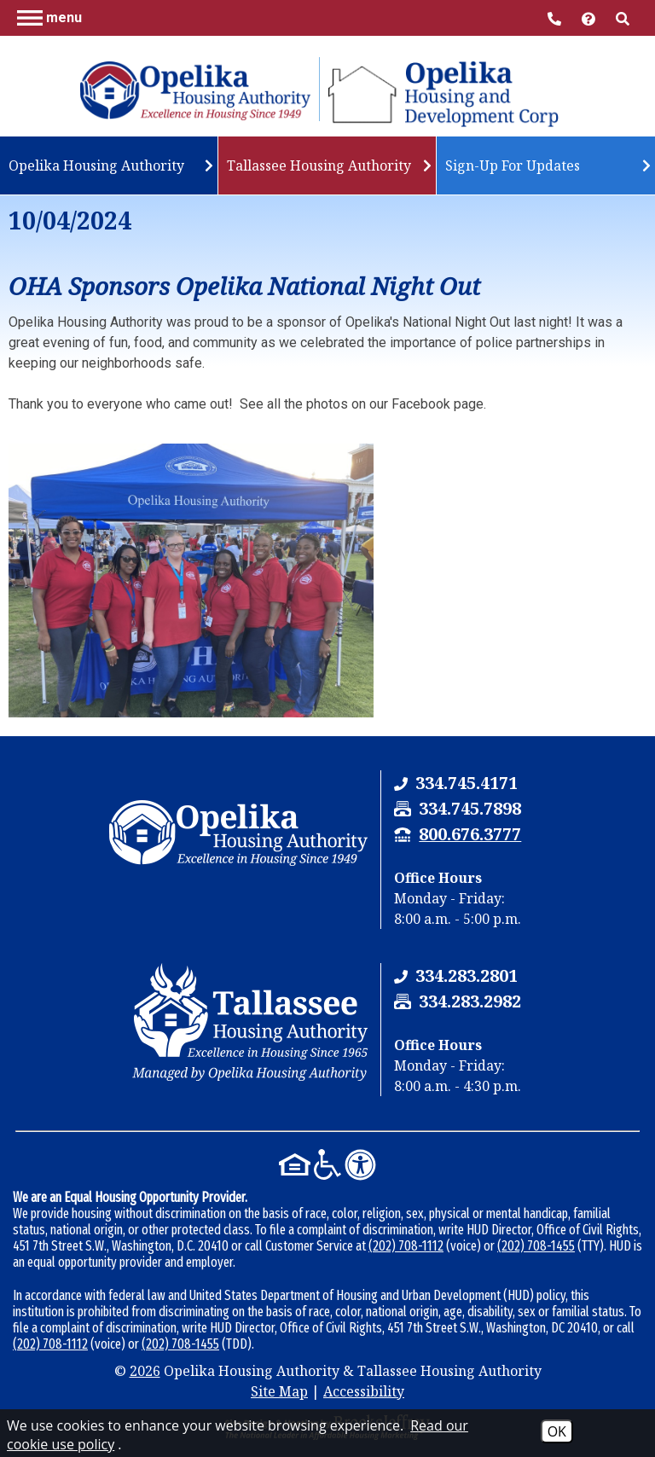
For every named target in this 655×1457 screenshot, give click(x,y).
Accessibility (363, 1391)
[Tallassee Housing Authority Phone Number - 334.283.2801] (466, 975)
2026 (145, 1370)
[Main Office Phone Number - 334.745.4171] (556, 17)
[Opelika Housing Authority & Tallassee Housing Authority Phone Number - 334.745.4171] (466, 782)
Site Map (279, 1391)
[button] (49, 17)
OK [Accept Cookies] (557, 1431)
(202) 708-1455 (536, 1246)
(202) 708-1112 (405, 1246)
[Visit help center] (590, 17)
